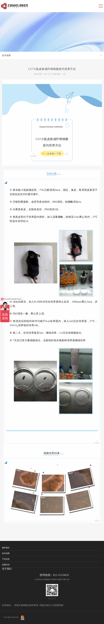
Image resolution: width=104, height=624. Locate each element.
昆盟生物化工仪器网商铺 (51, 605)
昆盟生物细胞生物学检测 (26, 605)
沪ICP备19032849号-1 (11, 617)
